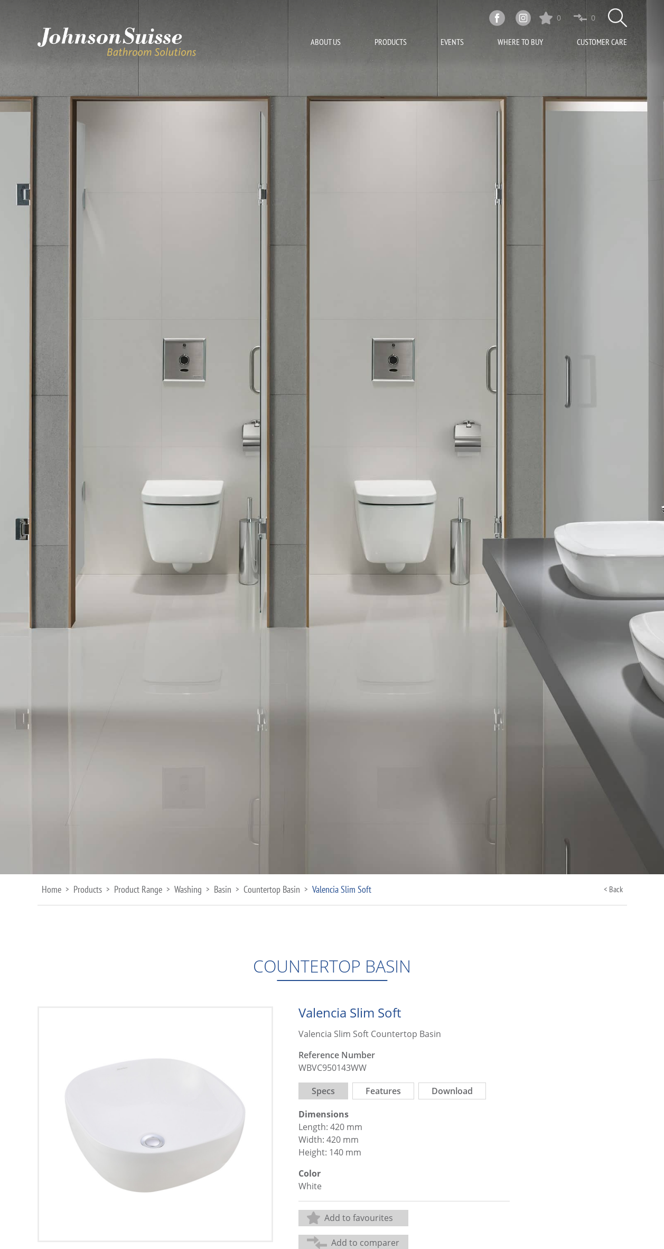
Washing (188, 889)
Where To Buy (520, 41)
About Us (326, 41)
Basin (222, 889)
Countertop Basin (272, 889)
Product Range (138, 889)
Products (391, 41)
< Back (613, 889)
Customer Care (602, 41)
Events (452, 41)
